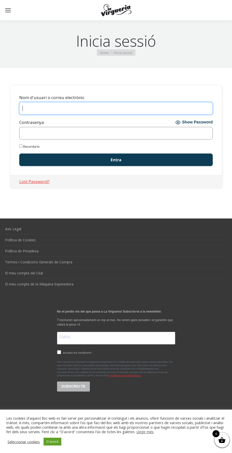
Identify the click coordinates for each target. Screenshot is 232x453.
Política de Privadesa (22, 251)
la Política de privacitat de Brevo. (124, 375)
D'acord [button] (52, 441)
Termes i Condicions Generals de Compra (38, 262)
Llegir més (145, 431)
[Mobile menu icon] (8, 10)
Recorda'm (29, 146)
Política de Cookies (20, 240)
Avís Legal (13, 228)
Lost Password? (34, 181)
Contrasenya (31, 122)
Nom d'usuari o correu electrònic (52, 97)
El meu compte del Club (24, 273)
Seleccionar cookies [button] (24, 441)
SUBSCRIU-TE (74, 386)
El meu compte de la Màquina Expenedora (39, 284)
